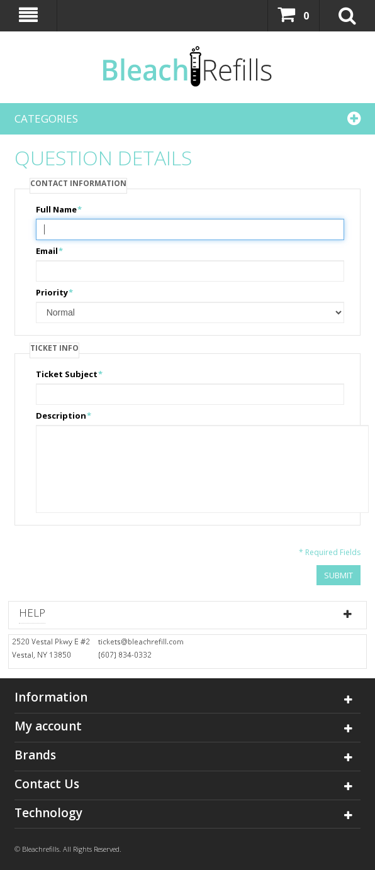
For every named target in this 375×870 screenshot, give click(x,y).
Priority (52, 292)
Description (61, 415)
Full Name (56, 209)
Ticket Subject (67, 374)
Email (47, 251)
